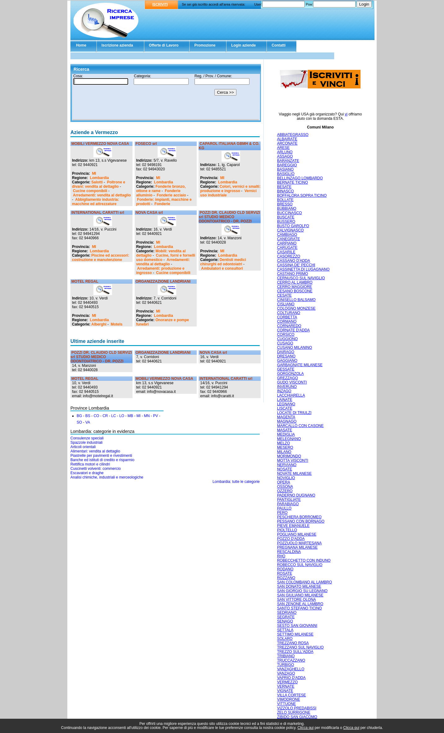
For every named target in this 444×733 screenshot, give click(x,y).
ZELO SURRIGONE (293, 712)
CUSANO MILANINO (294, 347)
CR (105, 416)
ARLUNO (285, 152)
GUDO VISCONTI (292, 382)
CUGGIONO (287, 339)
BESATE (284, 187)
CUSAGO (285, 343)
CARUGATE (287, 247)
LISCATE (284, 408)
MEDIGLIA (286, 434)
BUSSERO (286, 221)
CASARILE (286, 252)
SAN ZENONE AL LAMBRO (300, 604)
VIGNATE (285, 691)
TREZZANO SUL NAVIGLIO (300, 647)
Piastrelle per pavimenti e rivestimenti (101, 455)
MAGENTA (286, 417)
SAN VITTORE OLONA (296, 599)
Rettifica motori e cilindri (90, 464)
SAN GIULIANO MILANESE (300, 595)
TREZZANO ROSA (293, 643)
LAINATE (284, 400)
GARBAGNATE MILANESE (299, 365)
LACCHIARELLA (291, 395)
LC (113, 416)
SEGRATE (285, 617)
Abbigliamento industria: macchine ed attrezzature (95, 201)
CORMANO (287, 321)
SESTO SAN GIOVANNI (297, 625)
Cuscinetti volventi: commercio (95, 468)
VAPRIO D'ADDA (291, 678)
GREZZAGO (287, 378)
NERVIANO (286, 465)
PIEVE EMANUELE (293, 526)
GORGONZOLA (290, 373)
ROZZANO (286, 578)
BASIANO (285, 169)
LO (121, 416)
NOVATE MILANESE (294, 473)
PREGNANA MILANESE (297, 547)
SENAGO (285, 621)
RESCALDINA (289, 552)
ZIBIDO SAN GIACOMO (297, 717)
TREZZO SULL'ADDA (295, 652)
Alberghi (98, 324)
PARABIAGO (288, 504)
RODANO (285, 569)
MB (130, 416)
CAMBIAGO (287, 234)
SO (79, 422)
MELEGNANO (289, 439)
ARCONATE (287, 143)
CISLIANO (285, 304)
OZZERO (285, 491)
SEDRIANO (287, 612)
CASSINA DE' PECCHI (296, 265)
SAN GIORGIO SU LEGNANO (302, 591)
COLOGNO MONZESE (296, 308)
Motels (117, 324)
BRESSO (285, 204)
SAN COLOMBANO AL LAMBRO (304, 582)
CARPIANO (287, 243)
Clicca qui (306, 728)
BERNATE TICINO (292, 182)
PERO (282, 512)
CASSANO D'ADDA (293, 261)
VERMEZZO (287, 682)
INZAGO (284, 391)
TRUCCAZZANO (291, 660)
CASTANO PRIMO (292, 274)
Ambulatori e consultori (222, 268)
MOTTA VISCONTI (292, 460)
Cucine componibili (90, 191)
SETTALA (285, 630)
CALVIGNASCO (290, 230)
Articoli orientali (83, 447)
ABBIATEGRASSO (292, 135)
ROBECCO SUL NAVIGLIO (299, 565)
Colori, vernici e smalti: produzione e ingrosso (230, 188)
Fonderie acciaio (171, 195)
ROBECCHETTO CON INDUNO (303, 560)
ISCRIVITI (160, 4)
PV (155, 416)
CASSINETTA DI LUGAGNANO (303, 269)
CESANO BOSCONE (294, 291)
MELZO (283, 443)
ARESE (283, 148)
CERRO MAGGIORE (294, 287)
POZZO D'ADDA (291, 539)
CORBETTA (287, 317)
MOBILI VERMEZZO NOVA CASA (100, 144)
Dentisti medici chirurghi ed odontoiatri (223, 262)
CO (96, 416)
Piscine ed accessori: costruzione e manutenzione (100, 257)
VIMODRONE (288, 699)
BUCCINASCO (289, 213)
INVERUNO (287, 386)
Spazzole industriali (86, 442)
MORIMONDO (289, 456)
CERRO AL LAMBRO (294, 282)
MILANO (284, 452)
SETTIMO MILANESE (295, 634)
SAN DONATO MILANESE (299, 586)
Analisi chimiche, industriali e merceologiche (106, 477)
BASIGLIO (285, 174)
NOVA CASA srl (149, 212)
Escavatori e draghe (87, 473)
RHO (281, 556)
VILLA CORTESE (291, 695)
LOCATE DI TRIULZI (294, 413)
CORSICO (285, 334)
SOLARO (285, 638)
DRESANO (286, 356)
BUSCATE (285, 217)
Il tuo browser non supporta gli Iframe (166, 97)
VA (87, 422)
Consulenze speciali (87, 438)
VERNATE (285, 686)
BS (87, 416)
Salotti (97, 182)
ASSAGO (285, 156)
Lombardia (99, 178)
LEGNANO (286, 404)
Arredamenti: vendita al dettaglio (102, 195)
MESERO (285, 447)
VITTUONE (286, 704)
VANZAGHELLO (290, 669)
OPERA (283, 482)
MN (147, 416)
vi (346, 114)
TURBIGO (285, 665)
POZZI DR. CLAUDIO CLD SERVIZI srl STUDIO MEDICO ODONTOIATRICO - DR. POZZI (229, 216)
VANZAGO (286, 673)
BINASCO (285, 191)
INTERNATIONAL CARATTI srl (97, 212)
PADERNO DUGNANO (296, 495)
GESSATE (285, 369)
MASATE (284, 430)
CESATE (284, 295)
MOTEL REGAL (84, 281)
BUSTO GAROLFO (293, 226)
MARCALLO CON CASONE (300, 426)
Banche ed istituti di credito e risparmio (102, 460)
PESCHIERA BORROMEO (299, 517)
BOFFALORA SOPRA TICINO (302, 195)
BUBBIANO (286, 208)
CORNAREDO (289, 326)
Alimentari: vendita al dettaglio (95, 451)
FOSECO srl (146, 144)
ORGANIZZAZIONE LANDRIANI (163, 281)
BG (79, 416)
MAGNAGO (287, 421)
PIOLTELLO (287, 530)
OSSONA (285, 486)
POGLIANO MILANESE (296, 534)
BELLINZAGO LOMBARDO (300, 178)
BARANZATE (288, 161)
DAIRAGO (285, 352)
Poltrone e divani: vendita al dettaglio (98, 184)
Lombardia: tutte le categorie (236, 481)
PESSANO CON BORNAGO (301, 521)
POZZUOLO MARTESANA (299, 543)
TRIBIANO (286, 656)
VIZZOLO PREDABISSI (296, 708)
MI (94, 173)
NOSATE (284, 469)
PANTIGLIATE (289, 499)
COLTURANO (288, 313)
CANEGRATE (288, 239)
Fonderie (162, 204)
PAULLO (284, 508)
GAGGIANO (287, 360)
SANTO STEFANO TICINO (299, 608)
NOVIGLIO (286, 478)
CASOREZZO (288, 256)
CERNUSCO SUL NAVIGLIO (301, 278)
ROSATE (284, 573)
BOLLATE (285, 200)
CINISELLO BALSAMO (296, 300)
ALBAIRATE (287, 139)
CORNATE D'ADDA (293, 330)
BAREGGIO (287, 165)
